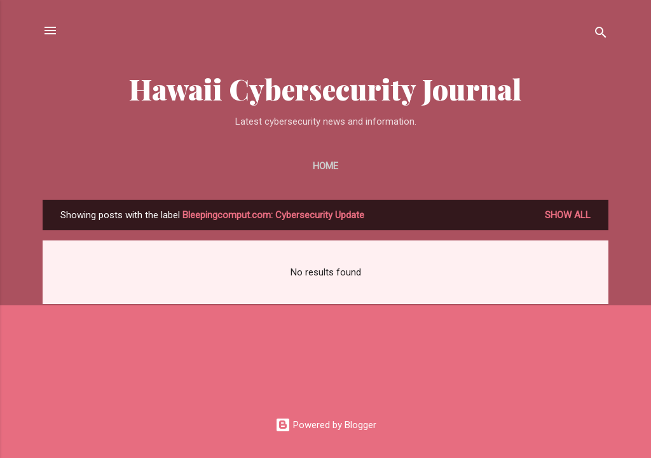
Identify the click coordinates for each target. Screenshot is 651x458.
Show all (568, 215)
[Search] (600, 34)
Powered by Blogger (325, 425)
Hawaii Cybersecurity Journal (325, 89)
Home (325, 166)
